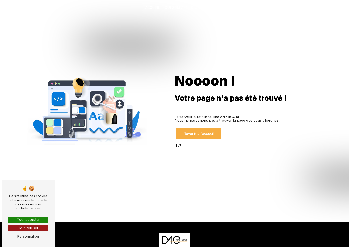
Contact (321, 7)
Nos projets (258, 7)
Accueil (152, 7)
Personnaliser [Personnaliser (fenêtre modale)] (28, 236)
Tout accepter (28, 219)
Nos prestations (224, 7)
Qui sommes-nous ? (184, 7)
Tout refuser (28, 228)
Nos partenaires (291, 7)
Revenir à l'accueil (198, 133)
